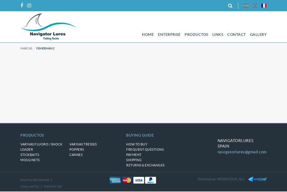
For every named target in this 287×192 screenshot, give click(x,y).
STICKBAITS (29, 154)
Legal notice (29, 186)
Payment (134, 154)
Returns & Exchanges (145, 165)
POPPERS (76, 149)
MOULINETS (30, 160)
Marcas (26, 48)
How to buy (136, 144)
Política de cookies (34, 180)
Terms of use (52, 186)
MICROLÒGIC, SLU (230, 179)
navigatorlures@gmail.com (242, 152)
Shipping (134, 160)
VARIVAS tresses (83, 144)
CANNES (75, 154)
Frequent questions (145, 149)
